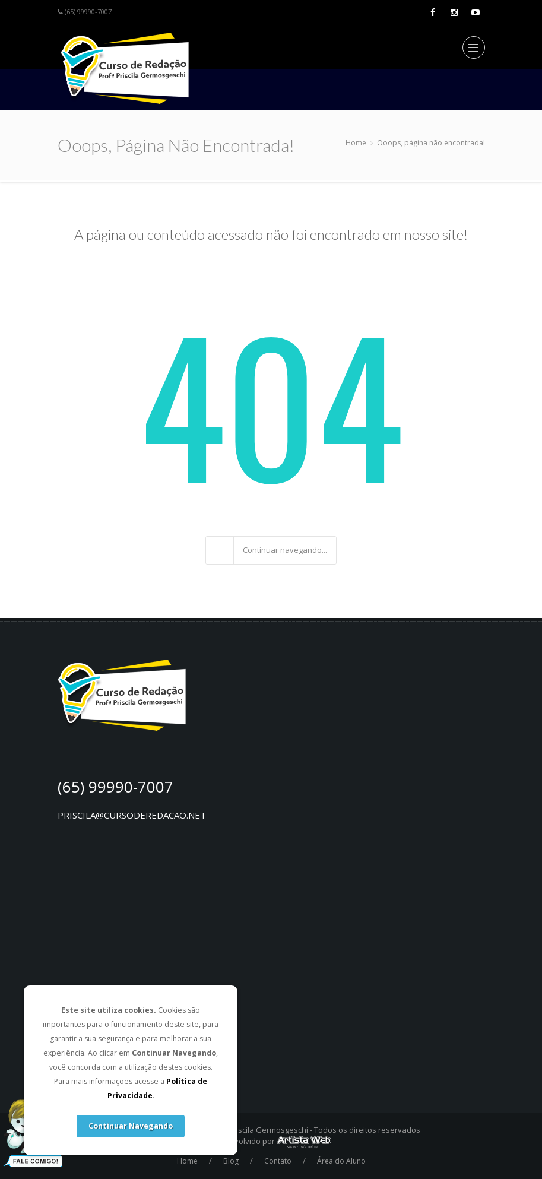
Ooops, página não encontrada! (431, 143)
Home (356, 143)
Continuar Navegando (130, 1126)
